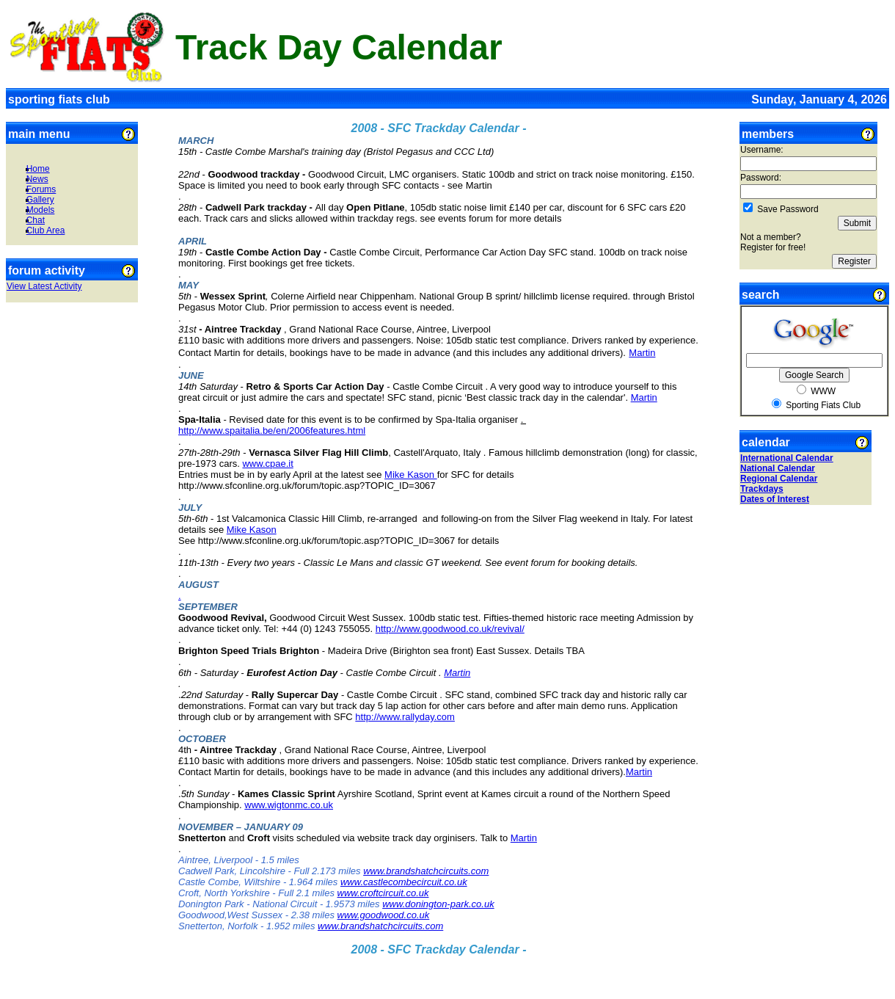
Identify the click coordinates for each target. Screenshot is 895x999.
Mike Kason (410, 474)
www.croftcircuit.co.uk (383, 892)
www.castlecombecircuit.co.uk (403, 881)
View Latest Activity (44, 286)
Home (38, 169)
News (37, 179)
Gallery (40, 200)
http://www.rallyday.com (405, 716)
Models (40, 210)
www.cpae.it (267, 463)
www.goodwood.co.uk (383, 914)
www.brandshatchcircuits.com (426, 870)
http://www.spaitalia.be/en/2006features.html (271, 430)
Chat (35, 220)
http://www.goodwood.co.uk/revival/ (450, 628)
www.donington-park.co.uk (438, 903)
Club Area (45, 230)
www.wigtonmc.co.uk (288, 804)
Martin (642, 352)
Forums (41, 189)
